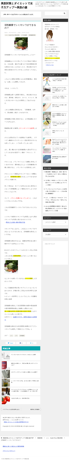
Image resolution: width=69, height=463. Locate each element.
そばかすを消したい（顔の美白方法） (20, 398)
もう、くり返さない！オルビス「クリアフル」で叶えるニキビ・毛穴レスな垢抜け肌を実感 (56, 200)
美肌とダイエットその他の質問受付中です (16, 422)
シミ (11, 335)
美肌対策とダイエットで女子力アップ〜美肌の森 (16, 5)
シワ (16, 335)
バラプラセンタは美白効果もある (11, 409)
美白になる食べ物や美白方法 (15, 222)
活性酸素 (22, 335)
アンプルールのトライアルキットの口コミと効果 (23, 354)
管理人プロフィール (58, 131)
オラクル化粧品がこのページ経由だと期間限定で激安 (59, 115)
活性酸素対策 (32, 35)
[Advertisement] (55, 254)
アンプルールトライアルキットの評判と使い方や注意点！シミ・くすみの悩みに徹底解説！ (56, 191)
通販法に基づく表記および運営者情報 (13, 446)
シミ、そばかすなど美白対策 (12, 35)
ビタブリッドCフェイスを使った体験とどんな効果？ (24, 372)
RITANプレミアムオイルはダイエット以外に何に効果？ (59, 124)
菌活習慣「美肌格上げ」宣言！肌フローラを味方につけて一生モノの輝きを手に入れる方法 (56, 174)
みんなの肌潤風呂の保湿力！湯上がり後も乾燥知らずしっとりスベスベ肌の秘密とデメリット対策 (56, 208)
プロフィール (50, 65)
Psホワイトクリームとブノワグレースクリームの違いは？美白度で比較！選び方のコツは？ (59, 142)
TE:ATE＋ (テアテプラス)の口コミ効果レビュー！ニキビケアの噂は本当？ (59, 90)
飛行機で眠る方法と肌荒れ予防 (59, 157)
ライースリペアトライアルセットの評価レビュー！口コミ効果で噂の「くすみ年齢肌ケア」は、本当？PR (24, 390)
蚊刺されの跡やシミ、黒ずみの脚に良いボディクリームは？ (24, 364)
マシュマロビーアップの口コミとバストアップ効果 (59, 150)
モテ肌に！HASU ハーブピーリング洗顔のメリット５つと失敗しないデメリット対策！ (56, 183)
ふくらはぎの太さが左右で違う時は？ (59, 79)
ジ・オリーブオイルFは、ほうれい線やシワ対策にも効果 (25, 381)
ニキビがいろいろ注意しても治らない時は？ (59, 97)
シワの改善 (24, 35)
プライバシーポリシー (9, 451)
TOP (18, 438)
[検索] (55, 13)
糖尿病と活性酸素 (34, 409)
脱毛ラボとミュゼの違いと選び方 (59, 105)
